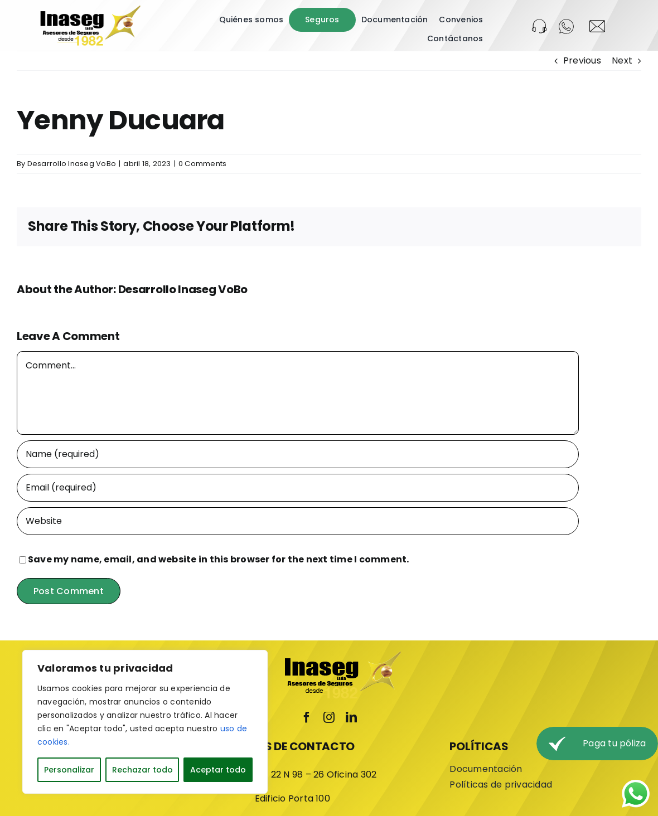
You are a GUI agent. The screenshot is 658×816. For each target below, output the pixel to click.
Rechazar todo (142, 769)
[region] (145, 722)
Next (622, 60)
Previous (582, 60)
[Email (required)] (298, 488)
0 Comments (202, 163)
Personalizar (69, 769)
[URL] (298, 521)
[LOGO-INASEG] (89, 9)
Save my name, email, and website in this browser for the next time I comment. (218, 559)
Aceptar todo (218, 769)
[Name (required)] (298, 454)
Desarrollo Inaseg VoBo (71, 163)
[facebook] (306, 717)
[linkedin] (351, 717)
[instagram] (329, 717)
